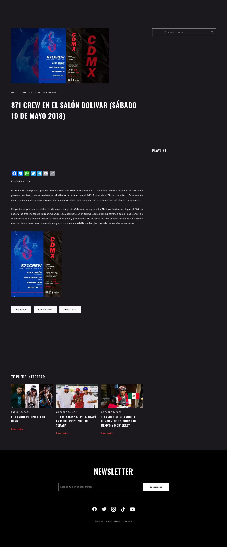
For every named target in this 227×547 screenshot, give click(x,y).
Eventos (51, 92)
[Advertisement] (77, 146)
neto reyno (45, 310)
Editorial (35, 92)
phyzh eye (70, 310)
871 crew (21, 310)
